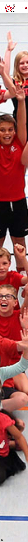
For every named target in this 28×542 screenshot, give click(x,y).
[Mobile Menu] (26, 8)
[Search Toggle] (23, 7)
